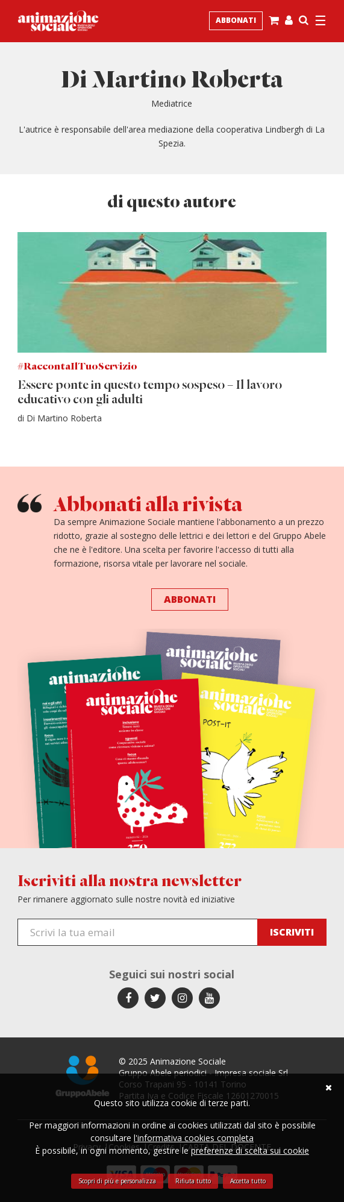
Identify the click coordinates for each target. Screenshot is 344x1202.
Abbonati (236, 20)
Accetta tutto (248, 1181)
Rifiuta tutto (193, 1181)
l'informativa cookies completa (194, 1138)
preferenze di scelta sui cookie (250, 1150)
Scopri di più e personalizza (117, 1181)
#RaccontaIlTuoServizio (77, 367)
